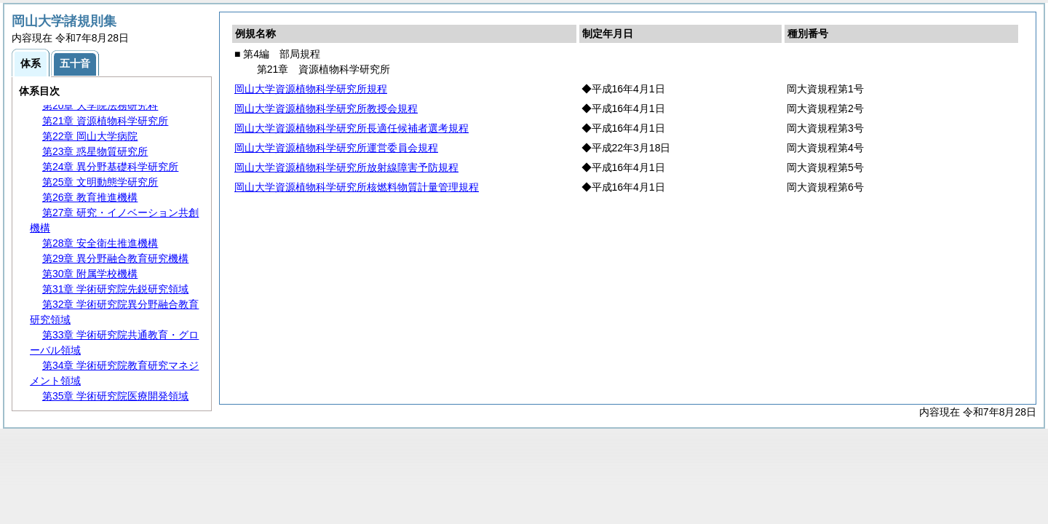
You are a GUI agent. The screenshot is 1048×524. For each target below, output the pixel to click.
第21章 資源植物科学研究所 (105, 121)
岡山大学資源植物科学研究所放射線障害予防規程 (346, 167)
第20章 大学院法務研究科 (100, 105)
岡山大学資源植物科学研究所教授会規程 (326, 108)
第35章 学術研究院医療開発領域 (115, 396)
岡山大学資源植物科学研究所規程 (310, 89)
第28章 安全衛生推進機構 (100, 243)
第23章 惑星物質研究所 (95, 151)
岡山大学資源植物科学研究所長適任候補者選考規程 (351, 128)
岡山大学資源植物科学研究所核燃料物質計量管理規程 (356, 187)
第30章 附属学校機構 (90, 273)
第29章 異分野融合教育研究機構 (115, 258)
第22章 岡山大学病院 (90, 136)
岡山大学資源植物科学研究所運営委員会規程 (336, 148)
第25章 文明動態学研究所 (100, 182)
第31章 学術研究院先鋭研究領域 (115, 289)
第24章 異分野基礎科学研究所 (110, 166)
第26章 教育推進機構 (90, 197)
